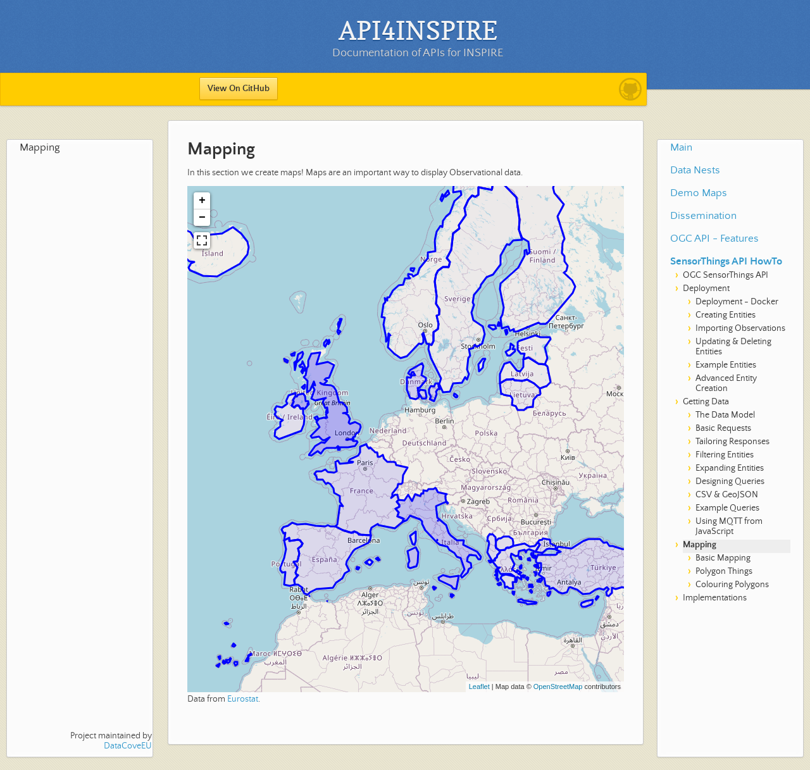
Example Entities (725, 365)
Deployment (706, 288)
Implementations (715, 598)
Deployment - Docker (736, 302)
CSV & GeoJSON (726, 495)
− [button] (202, 217)
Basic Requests (723, 428)
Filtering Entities (724, 455)
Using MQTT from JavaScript (729, 526)
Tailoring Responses (732, 442)
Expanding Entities (729, 468)
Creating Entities (725, 315)
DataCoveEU (128, 746)
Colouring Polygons (732, 585)
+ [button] (202, 200)
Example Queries (727, 508)
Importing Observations (740, 328)
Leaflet (479, 686)
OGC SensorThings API (725, 275)
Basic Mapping (723, 558)
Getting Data (706, 402)
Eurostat (242, 699)
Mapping (40, 148)
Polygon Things (723, 571)
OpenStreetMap (558, 686)
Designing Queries (729, 481)
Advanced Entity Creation (726, 383)
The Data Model (725, 415)
